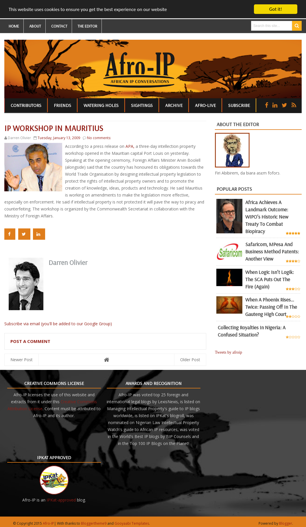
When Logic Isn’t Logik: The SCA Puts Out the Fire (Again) (269, 279)
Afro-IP (48, 523)
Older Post (190, 359)
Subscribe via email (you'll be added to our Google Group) (58, 323)
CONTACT (59, 26)
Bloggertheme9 (93, 523)
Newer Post (21, 359)
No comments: (99, 137)
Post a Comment (30, 341)
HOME (14, 26)
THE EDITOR (87, 26)
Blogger (285, 523)
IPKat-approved (61, 499)
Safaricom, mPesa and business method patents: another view (272, 251)
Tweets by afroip (228, 352)
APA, (131, 146)
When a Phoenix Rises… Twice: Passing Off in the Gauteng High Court (271, 306)
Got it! (275, 9)
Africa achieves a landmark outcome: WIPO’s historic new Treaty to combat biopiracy (266, 216)
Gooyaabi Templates (132, 523)
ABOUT (35, 26)
